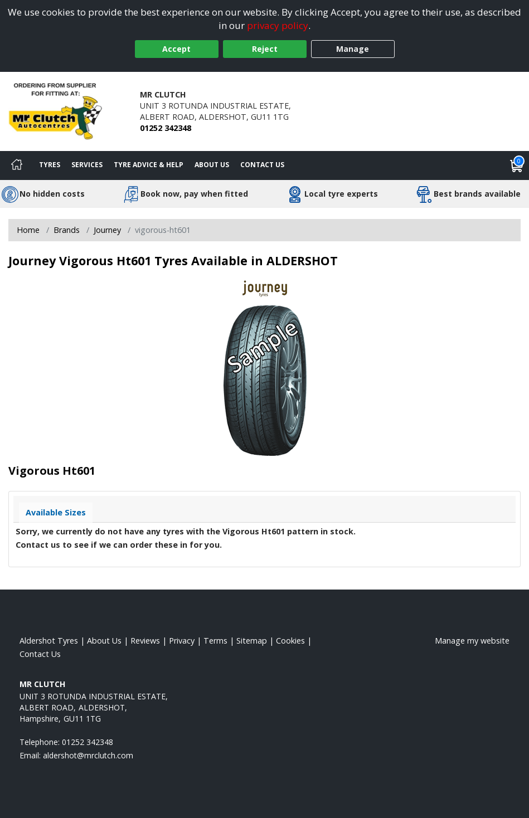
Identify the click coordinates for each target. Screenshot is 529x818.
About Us (212, 164)
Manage (352, 48)
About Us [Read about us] (104, 640)
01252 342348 (165, 128)
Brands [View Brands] (67, 230)
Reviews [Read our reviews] (145, 640)
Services (87, 164)
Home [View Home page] (28, 230)
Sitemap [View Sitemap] (251, 640)
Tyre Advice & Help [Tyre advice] (148, 164)
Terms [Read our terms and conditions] (215, 640)
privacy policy (277, 25)
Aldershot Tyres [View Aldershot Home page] (49, 640)
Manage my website (472, 640)
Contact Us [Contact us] (262, 164)
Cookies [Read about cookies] (290, 640)
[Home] (16, 165)
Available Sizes (56, 512)
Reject (265, 48)
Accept (176, 48)
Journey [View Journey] (107, 230)
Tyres (49, 164)
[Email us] (88, 755)
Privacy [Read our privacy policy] (182, 640)
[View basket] (516, 165)
